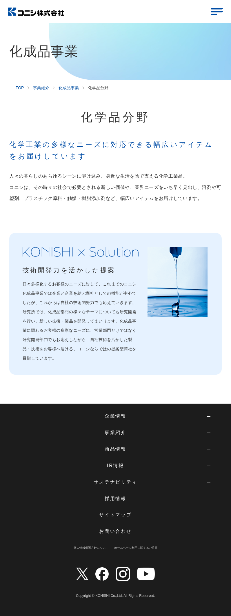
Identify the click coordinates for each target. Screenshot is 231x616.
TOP (20, 88)
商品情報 (115, 448)
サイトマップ (115, 514)
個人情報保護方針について (91, 547)
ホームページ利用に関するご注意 (136, 547)
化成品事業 (69, 87)
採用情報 (115, 498)
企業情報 (115, 415)
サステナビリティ (115, 482)
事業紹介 (41, 87)
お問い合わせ (115, 531)
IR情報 (115, 465)
